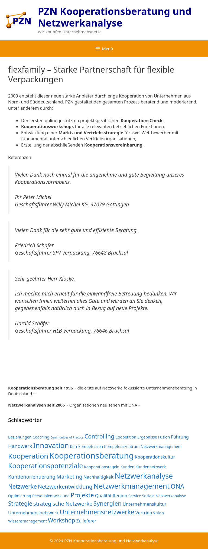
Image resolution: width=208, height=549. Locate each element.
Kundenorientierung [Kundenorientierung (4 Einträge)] (32, 476)
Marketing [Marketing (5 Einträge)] (69, 476)
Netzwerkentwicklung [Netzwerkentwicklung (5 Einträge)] (65, 486)
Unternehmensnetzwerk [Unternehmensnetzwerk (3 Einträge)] (33, 512)
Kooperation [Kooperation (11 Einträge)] (28, 455)
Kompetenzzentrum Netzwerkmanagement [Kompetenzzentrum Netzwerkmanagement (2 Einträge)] (143, 446)
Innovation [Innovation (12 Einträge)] (51, 445)
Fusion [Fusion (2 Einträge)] (164, 437)
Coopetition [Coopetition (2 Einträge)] (125, 437)
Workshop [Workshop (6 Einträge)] (61, 520)
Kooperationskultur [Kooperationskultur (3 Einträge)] (155, 457)
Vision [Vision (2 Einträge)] (158, 512)
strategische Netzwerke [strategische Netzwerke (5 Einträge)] (62, 503)
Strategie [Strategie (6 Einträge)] (20, 503)
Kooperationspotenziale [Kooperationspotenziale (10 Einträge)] (45, 465)
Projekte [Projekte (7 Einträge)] (82, 495)
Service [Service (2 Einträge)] (134, 495)
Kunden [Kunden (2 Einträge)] (127, 466)
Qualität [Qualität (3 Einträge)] (103, 495)
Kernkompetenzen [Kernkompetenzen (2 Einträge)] (86, 446)
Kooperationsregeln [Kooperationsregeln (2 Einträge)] (101, 466)
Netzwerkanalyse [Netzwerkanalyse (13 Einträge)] (144, 476)
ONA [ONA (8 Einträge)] (177, 486)
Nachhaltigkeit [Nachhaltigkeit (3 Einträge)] (98, 477)
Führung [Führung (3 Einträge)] (180, 437)
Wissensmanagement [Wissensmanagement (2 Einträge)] (27, 521)
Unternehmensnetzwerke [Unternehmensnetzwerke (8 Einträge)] (97, 512)
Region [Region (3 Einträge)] (120, 495)
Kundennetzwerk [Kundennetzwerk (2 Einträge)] (150, 466)
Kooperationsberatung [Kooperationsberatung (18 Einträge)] (91, 455)
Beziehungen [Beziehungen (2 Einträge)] (20, 437)
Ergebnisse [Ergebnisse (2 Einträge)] (147, 437)
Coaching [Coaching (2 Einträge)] (40, 437)
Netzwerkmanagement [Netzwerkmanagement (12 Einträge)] (131, 486)
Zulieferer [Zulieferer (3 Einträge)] (86, 521)
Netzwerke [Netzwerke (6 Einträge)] (22, 486)
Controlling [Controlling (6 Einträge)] (99, 436)
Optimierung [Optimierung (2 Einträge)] (19, 495)
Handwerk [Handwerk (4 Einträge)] (20, 446)
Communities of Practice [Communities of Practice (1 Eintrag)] (66, 437)
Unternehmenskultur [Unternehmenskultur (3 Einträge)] (145, 504)
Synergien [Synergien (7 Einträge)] (107, 503)
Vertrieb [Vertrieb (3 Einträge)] (143, 512)
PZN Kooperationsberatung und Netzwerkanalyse (114, 17)
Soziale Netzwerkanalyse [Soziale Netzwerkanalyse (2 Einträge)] (164, 495)
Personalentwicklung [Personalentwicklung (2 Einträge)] (51, 495)
